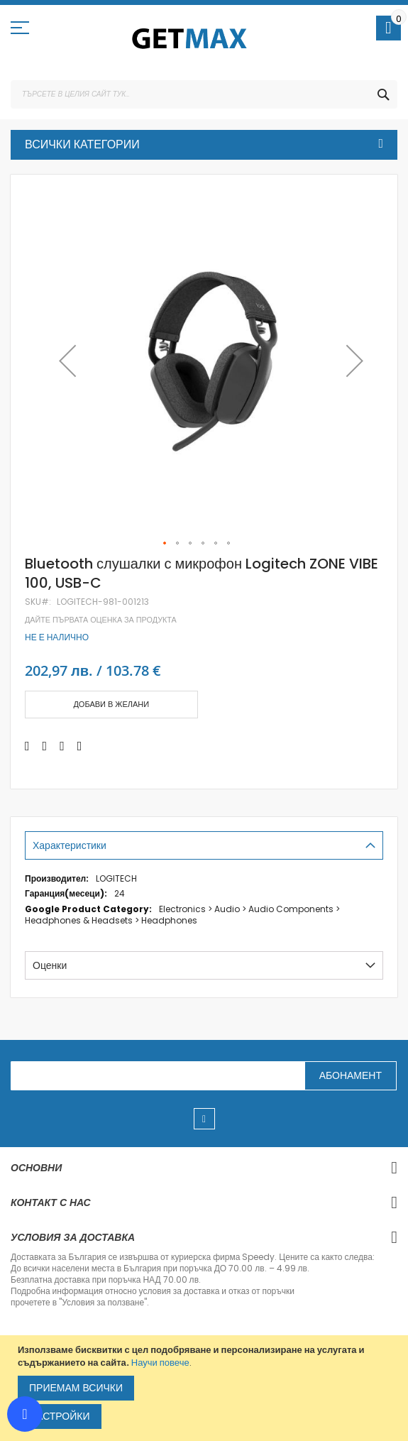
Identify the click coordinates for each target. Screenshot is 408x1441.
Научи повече (160, 1362)
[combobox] (204, 94)
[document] (206, 1388)
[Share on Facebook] (27, 746)
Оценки (50, 965)
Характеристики (69, 845)
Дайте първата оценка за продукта (101, 620)
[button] (67, 361)
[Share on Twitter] (45, 746)
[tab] (204, 845)
